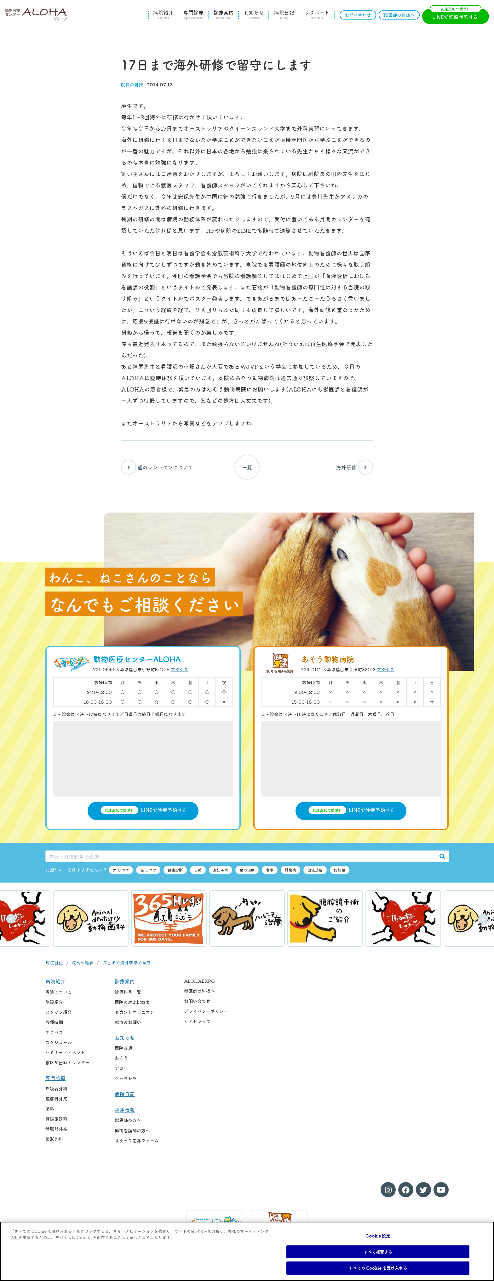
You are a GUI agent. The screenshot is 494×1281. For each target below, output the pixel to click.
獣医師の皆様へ (399, 15)
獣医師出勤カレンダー (67, 1062)
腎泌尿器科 (56, 1119)
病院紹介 (163, 14)
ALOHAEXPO (199, 981)
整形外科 (54, 1139)
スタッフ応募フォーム (137, 1140)
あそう (121, 1058)
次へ (483, 919)
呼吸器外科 (56, 1088)
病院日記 (284, 14)
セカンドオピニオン (134, 1012)
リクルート (317, 14)
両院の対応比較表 (132, 1002)
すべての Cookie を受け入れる (377, 1268)
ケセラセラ (126, 1078)
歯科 (49, 1109)
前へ (11, 919)
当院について (58, 992)
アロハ (121, 1068)
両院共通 (123, 1048)
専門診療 (193, 14)
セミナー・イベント (65, 1052)
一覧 (247, 467)
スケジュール (58, 1042)
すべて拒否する (378, 1252)
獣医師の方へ (128, 1120)
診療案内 (224, 14)
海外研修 (354, 467)
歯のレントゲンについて (157, 467)
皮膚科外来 (56, 1098)
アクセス (179, 669)
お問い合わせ (358, 15)
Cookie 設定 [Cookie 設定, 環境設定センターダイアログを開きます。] (377, 1236)
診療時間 (54, 1022)
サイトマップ (197, 1021)
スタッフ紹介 (58, 1012)
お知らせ (254, 14)
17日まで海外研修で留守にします (135, 962)
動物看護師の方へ (132, 1130)
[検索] (442, 856)
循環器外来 (56, 1129)
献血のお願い (128, 1022)
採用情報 (125, 1109)
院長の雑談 (132, 84)
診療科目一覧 (128, 992)
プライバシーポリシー (206, 1011)
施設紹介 (54, 1002)
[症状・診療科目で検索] (241, 856)
